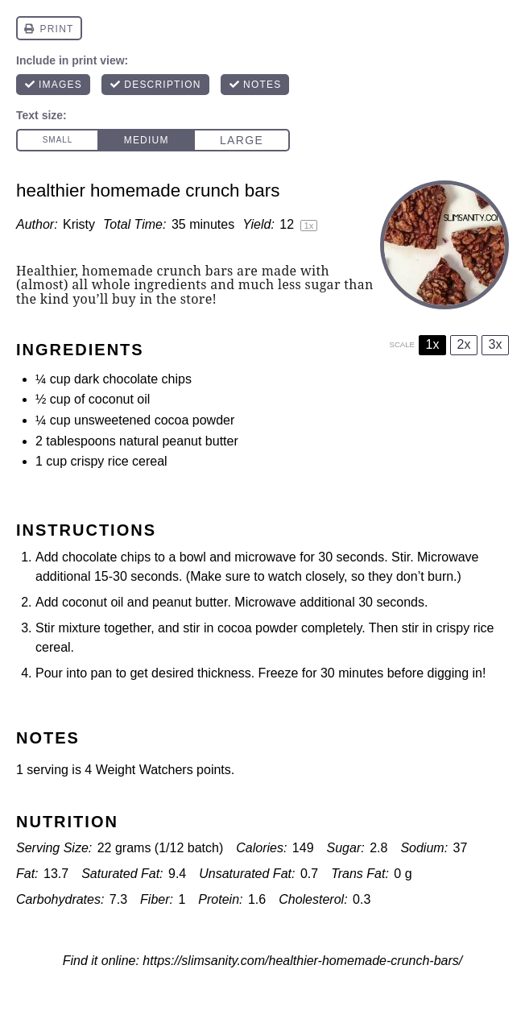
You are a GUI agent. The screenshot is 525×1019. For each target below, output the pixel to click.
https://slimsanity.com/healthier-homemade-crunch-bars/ (302, 960)
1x (433, 344)
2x (464, 344)
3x (495, 344)
